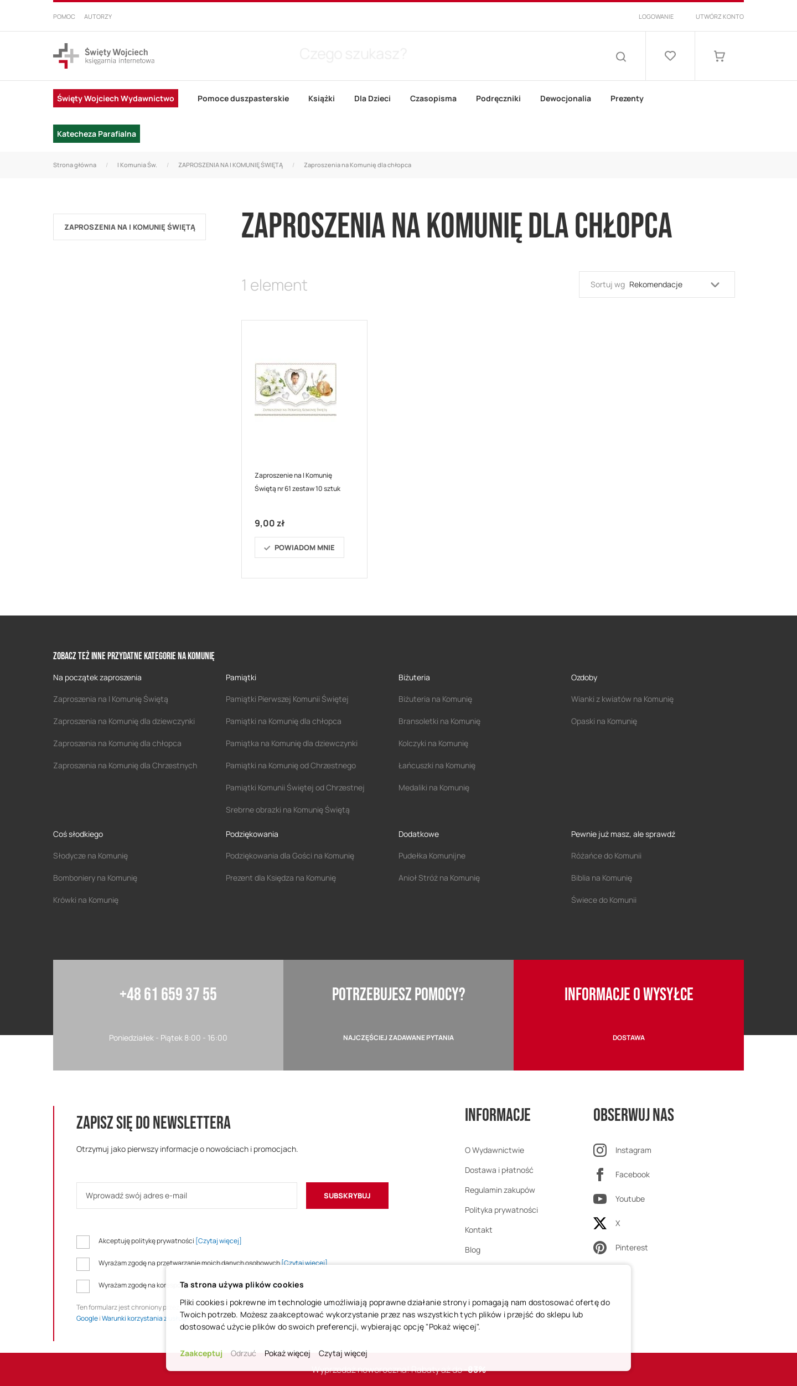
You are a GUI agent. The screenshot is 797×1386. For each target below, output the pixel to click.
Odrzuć (243, 1353)
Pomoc (64, 16)
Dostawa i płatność (499, 1170)
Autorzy (98, 16)
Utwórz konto (720, 16)
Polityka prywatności (501, 1209)
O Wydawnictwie (494, 1150)
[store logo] (103, 56)
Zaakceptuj (201, 1353)
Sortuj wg (608, 284)
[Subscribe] (347, 1195)
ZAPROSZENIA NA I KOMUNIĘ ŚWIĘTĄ (230, 165)
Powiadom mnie (305, 547)
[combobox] (387, 55)
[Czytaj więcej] (218, 1240)
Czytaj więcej (343, 1353)
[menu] (398, 116)
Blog (472, 1249)
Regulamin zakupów (500, 1190)
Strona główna (74, 165)
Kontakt (479, 1229)
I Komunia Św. (137, 165)
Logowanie (656, 16)
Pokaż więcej (287, 1353)
